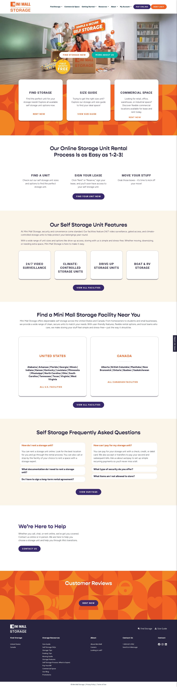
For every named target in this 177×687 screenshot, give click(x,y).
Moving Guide (47, 656)
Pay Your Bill (46, 666)
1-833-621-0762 (128, 644)
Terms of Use (101, 684)
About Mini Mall (96, 644)
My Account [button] (125, 7)
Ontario (117, 370)
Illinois (73, 367)
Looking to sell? (96, 650)
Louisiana (62, 370)
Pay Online (142, 7)
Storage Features (48, 659)
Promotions (46, 675)
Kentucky (49, 370)
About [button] (113, 7)
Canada (124, 356)
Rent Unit (159, 7)
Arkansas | (44, 367)
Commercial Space (72, 7)
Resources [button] (103, 7)
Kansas (39, 370)
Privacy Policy (90, 684)
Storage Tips (47, 650)
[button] (52, 445)
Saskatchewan (141, 370)
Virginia (65, 376)
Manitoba (136, 367)
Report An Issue (174, 343)
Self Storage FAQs (49, 647)
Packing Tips (47, 653)
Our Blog (45, 672)
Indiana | (30, 370)
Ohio (64, 373)
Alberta (105, 367)
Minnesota (74, 370)
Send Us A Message (130, 647)
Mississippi (37, 373)
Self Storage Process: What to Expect (56, 662)
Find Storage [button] (55, 7)
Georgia (63, 367)
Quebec (127, 370)
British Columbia (120, 367)
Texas (56, 376)
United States (52, 356)
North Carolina (52, 373)
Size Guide (46, 644)
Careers (93, 647)
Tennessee (45, 376)
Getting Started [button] (88, 7)
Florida (54, 367)
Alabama (32, 367)
